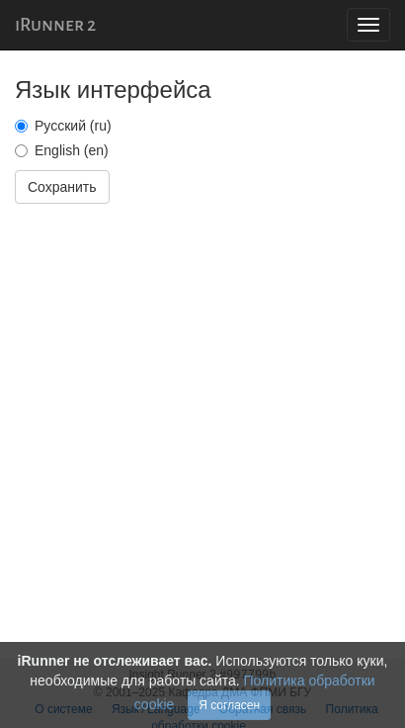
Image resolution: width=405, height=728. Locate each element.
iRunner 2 (55, 25)
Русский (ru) (63, 126)
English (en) (62, 150)
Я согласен (229, 705)
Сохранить (62, 187)
